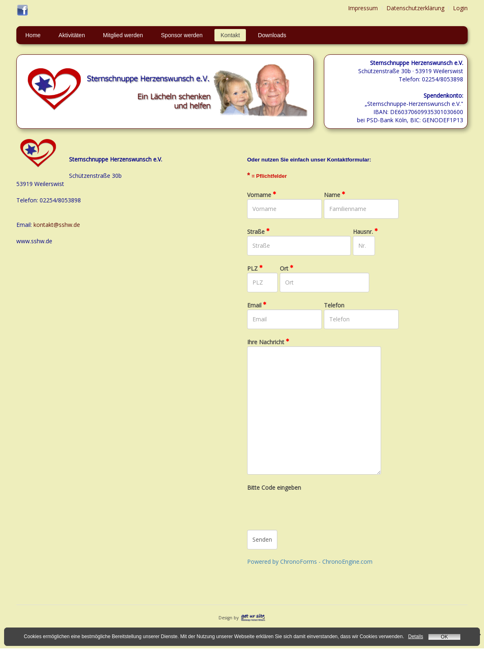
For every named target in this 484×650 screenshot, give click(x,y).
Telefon (334, 305)
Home (32, 35)
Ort (286, 268)
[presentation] (309, 508)
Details (415, 636)
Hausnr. (365, 231)
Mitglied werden (123, 35)
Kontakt (230, 35)
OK (444, 637)
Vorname (261, 195)
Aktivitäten (71, 35)
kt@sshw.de (64, 225)
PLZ (255, 268)
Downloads (272, 35)
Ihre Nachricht (268, 342)
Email (256, 305)
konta (41, 225)
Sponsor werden (182, 35)
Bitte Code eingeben (274, 487)
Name (334, 195)
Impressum (363, 8)
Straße (258, 231)
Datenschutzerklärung (415, 8)
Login (460, 8)
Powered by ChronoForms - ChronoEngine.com (309, 561)
